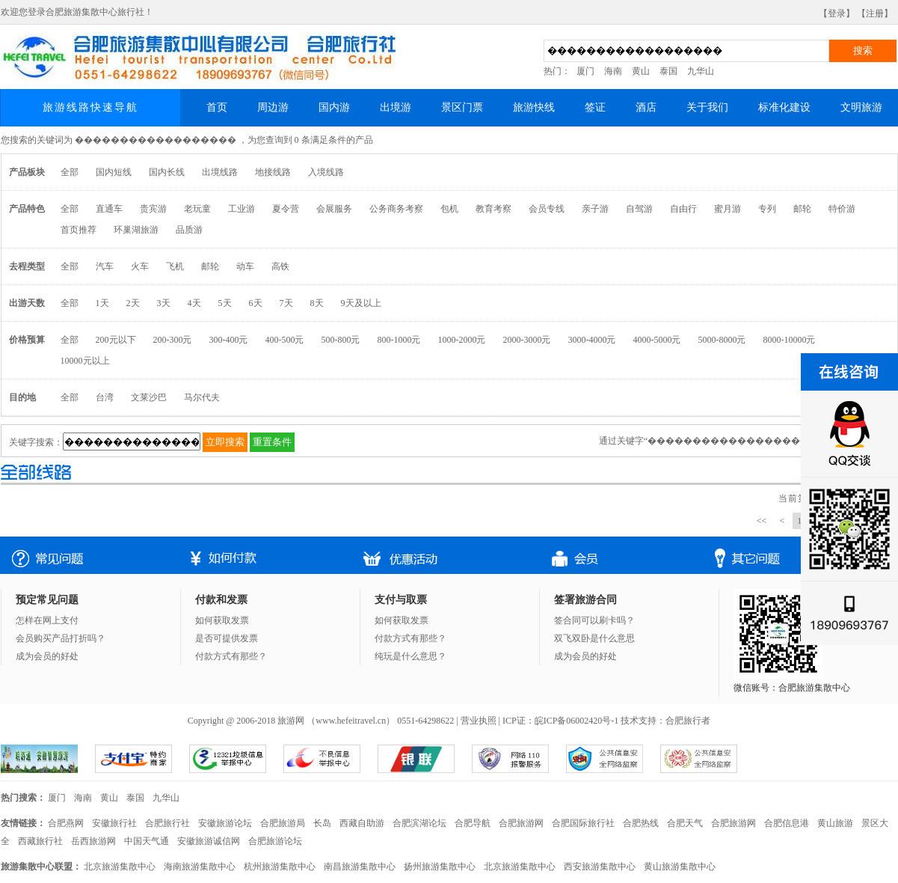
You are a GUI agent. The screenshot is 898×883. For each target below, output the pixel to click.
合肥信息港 (786, 823)
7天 (286, 303)
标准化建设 (784, 107)
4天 (194, 303)
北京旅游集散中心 (120, 866)
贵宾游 (153, 209)
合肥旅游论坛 (275, 841)
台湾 (105, 397)
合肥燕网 (66, 823)
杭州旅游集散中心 (280, 866)
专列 (767, 209)
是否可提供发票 (226, 638)
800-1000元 (399, 339)
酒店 (646, 107)
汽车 (105, 266)
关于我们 (707, 107)
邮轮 (802, 209)
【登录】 (837, 13)
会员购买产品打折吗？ (60, 638)
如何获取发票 (222, 620)
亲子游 (595, 209)
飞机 (175, 266)
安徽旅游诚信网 (208, 841)
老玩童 (197, 209)
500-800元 (341, 339)
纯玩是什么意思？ (410, 656)
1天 (102, 303)
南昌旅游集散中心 (360, 866)
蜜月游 (727, 209)
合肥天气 (685, 823)
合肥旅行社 (167, 823)
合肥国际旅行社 (583, 823)
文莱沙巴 (149, 397)
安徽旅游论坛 (225, 823)
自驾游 (639, 209)
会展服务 (334, 209)
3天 (163, 303)
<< (762, 521)
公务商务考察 (396, 209)
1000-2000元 (462, 339)
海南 (613, 71)
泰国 (668, 71)
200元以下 (116, 339)
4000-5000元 (657, 339)
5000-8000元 (722, 339)
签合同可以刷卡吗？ (594, 620)
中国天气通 (146, 841)
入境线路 (326, 172)
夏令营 (285, 209)
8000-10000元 (789, 339)
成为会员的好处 (47, 656)
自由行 (683, 209)
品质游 (189, 229)
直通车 (109, 209)
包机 (449, 209)
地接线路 (273, 172)
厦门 (585, 71)
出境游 (395, 107)
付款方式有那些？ (231, 656)
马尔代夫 (202, 397)
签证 (595, 107)
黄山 (641, 71)
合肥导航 (472, 823)
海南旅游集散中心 (200, 866)
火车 (140, 266)
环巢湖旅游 (136, 229)
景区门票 (462, 107)
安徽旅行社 (114, 823)
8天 (317, 303)
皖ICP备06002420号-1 (577, 720)
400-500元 (284, 339)
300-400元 (228, 339)
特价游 (841, 209)
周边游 (273, 107)
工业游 (241, 209)
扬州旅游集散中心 (440, 866)
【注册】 (875, 13)
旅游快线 (534, 107)
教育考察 (493, 209)
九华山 (700, 71)
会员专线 (547, 209)
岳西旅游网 (93, 841)
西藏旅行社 (40, 841)
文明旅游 (861, 107)
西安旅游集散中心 (600, 866)
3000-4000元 (592, 339)
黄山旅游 (835, 823)
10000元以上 (85, 360)
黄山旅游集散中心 (680, 866)
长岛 (322, 823)
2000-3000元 (527, 339)
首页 (216, 107)
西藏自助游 (361, 823)
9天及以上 (361, 303)
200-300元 (172, 339)
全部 (70, 172)
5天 (225, 303)
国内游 (334, 107)
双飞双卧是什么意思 (594, 638)
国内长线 (167, 172)
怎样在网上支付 (47, 620)
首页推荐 (78, 229)
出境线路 (220, 172)
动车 (245, 266)
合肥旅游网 (521, 823)
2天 (133, 303)
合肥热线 (641, 823)
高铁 (280, 266)
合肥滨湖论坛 (419, 823)
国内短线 (114, 172)
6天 (255, 303)
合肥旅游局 (282, 823)
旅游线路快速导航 (90, 107)
